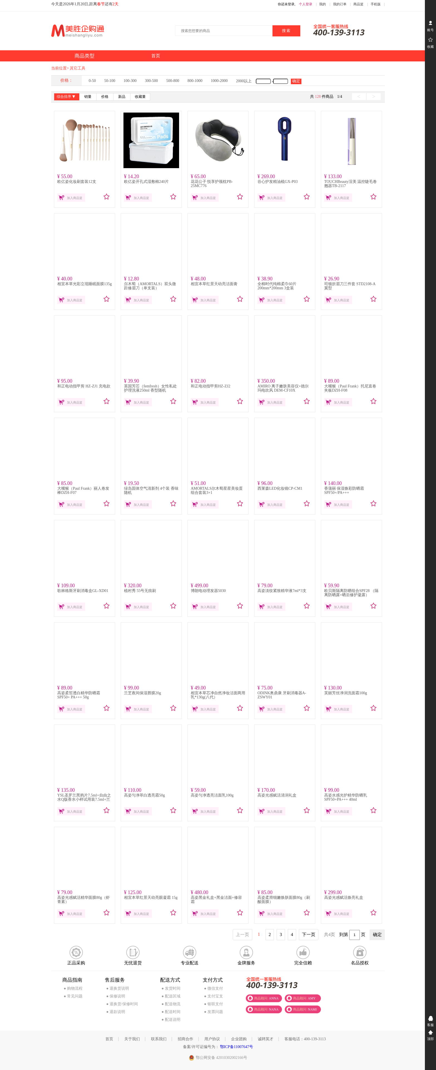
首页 (109, 1039)
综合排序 (66, 97)
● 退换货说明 (117, 988)
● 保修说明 (115, 996)
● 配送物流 (171, 1004)
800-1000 (194, 81)
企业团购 (239, 1039)
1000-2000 (219, 81)
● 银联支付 (213, 1004)
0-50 (92, 81)
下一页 (308, 934)
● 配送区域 (171, 996)
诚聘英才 (265, 1039)
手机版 (376, 4)
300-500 (151, 81)
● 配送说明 (171, 1019)
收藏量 (140, 97)
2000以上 (244, 81)
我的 (322, 4)
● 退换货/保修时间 (122, 1004)
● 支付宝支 (213, 996)
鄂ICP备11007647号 (236, 1047)
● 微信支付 (213, 988)
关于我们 (132, 1039)
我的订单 (339, 4)
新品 (121, 97)
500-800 (172, 81)
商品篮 (358, 4)
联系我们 (159, 1039)
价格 (104, 97)
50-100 (109, 81)
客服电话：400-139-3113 (305, 1039)
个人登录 (305, 4)
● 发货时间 (171, 988)
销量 (87, 97)
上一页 (242, 934)
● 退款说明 (115, 1012)
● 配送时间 (171, 1012)
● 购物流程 (73, 988)
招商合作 (185, 1039)
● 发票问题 (213, 1012)
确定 (296, 81)
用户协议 (212, 1039)
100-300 (130, 81)
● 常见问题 (73, 996)
